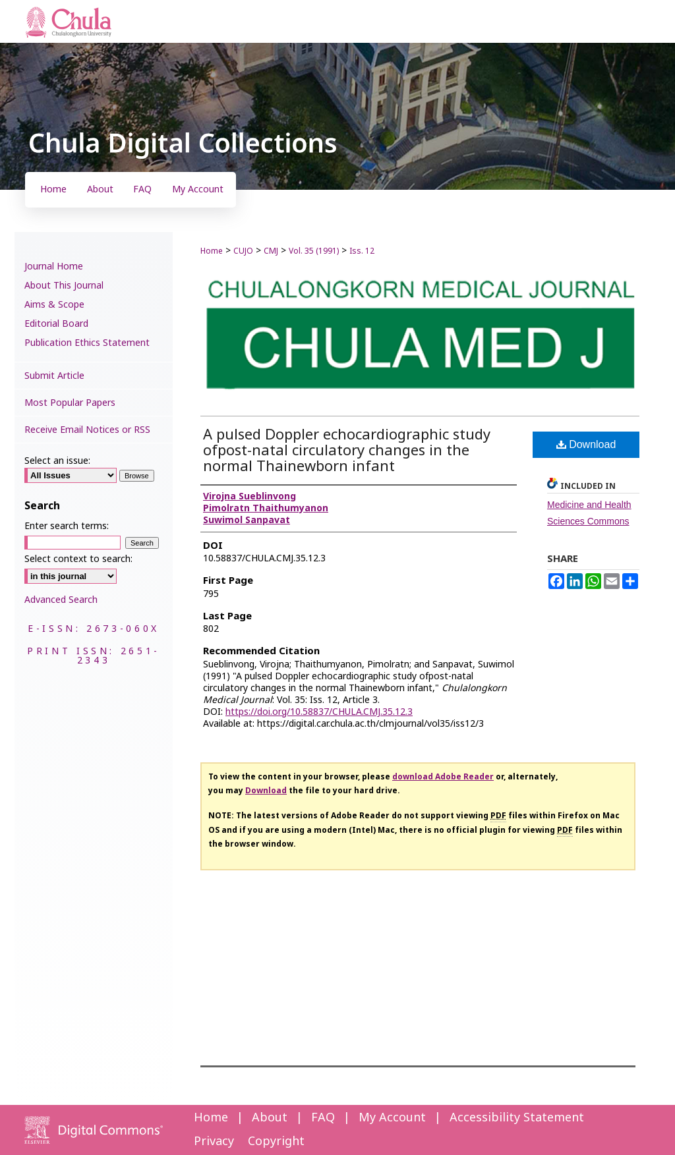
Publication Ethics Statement (87, 343)
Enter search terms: (66, 526)
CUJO (243, 251)
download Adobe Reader (443, 777)
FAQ (323, 1118)
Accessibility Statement (517, 1118)
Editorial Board (56, 324)
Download (586, 444)
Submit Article (54, 376)
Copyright (276, 1141)
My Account (392, 1118)
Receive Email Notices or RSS (87, 430)
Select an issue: (57, 461)
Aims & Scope (54, 305)
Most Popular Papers (69, 403)
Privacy (214, 1141)
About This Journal (63, 286)
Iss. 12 (361, 251)
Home (211, 251)
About (269, 1118)
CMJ (271, 251)
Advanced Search (61, 600)
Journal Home (53, 266)
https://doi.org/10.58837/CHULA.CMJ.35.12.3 (319, 712)
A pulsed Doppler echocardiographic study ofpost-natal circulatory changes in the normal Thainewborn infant (346, 451)
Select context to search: (78, 559)
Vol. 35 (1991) (314, 251)
